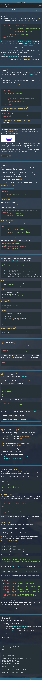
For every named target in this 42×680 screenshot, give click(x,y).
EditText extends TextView (8, 223)
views (2, 22)
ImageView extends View (8, 207)
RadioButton (6, 623)
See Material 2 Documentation (11, 436)
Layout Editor (29, 59)
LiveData (6, 476)
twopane (24, 634)
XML (39, 18)
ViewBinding (21, 472)
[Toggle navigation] (40, 5)
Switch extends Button (7, 240)
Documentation (5, 87)
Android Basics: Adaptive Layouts (12, 634)
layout (28, 20)
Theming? (6, 637)
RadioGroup (16, 623)
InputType (23, 223)
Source (38, 9)
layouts (31, 45)
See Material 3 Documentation (11, 438)
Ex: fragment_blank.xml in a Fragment (14, 419)
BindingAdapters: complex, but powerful (15, 608)
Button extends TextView (8, 202)
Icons (4, 642)
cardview (29, 634)
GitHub (27, 1)
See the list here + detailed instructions (12, 454)
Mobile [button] (14, 9)
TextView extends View (7, 188)
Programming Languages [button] (6, 9)
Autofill (31, 223)
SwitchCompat (26, 240)
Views (29, 72)
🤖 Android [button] (19, 9)
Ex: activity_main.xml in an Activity (13, 415)
